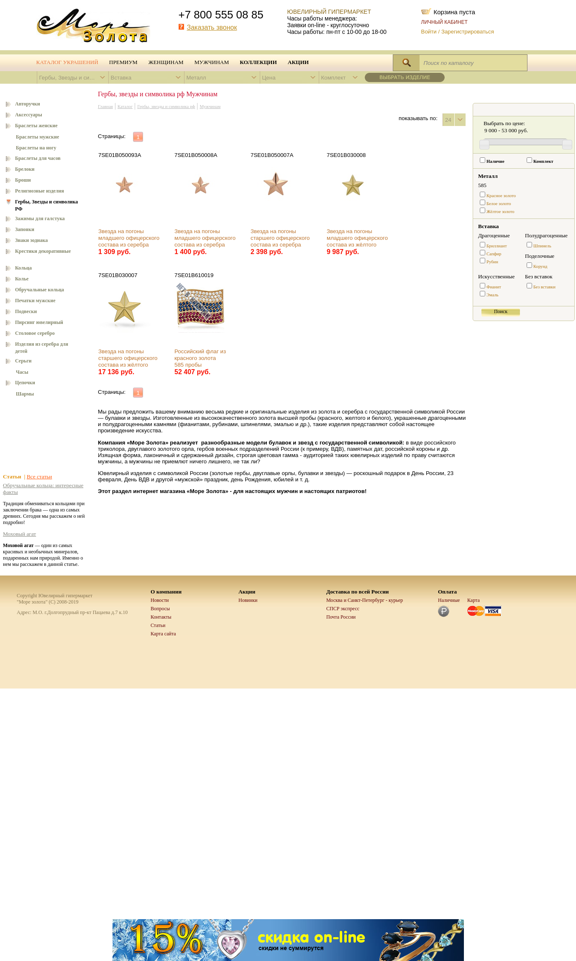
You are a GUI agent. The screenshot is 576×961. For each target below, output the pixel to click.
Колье (21, 279)
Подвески (26, 311)
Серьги (23, 361)
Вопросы (160, 609)
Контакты (161, 617)
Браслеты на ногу (36, 148)
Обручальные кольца (39, 290)
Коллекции (258, 62)
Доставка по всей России (357, 591)
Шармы (25, 394)
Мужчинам (212, 62)
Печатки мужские (35, 300)
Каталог (125, 106)
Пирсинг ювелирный (39, 322)
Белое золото (498, 203)
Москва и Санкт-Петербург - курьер (364, 600)
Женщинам (166, 62)
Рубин (492, 262)
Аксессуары (28, 115)
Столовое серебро (35, 333)
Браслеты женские (36, 125)
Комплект (543, 161)
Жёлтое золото (500, 211)
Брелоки (25, 169)
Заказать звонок (212, 27)
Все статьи (39, 476)
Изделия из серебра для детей (41, 347)
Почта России (341, 617)
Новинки (247, 600)
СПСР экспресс (342, 609)
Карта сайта (163, 634)
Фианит (493, 287)
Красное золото (501, 195)
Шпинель (542, 246)
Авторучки (27, 104)
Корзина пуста (454, 11)
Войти (429, 31)
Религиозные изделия (39, 191)
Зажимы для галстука (40, 218)
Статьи (158, 625)
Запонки (24, 229)
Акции (298, 62)
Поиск (500, 311)
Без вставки (544, 287)
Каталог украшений (67, 62)
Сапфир (493, 254)
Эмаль (492, 295)
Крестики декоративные (43, 251)
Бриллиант (496, 246)
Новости (160, 600)
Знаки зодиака (31, 240)
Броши (23, 180)
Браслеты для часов (38, 158)
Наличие (495, 161)
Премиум (123, 62)
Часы (22, 372)
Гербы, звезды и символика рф (166, 106)
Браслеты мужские (37, 137)
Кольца (23, 268)
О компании (166, 591)
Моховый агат (19, 534)
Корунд (540, 266)
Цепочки (25, 382)
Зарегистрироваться (467, 31)
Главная (105, 106)
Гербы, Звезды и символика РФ (46, 205)
